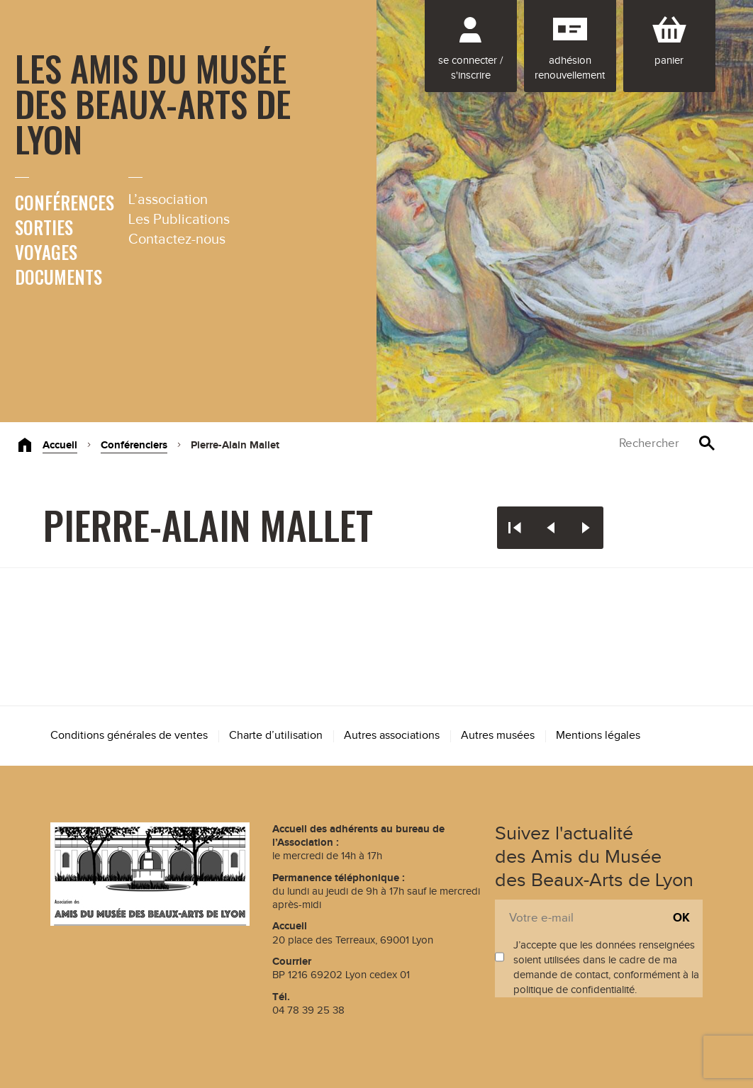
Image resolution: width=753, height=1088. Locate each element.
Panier (669, 61)
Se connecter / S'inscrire (470, 68)
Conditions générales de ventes (129, 735)
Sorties (44, 227)
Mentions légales (598, 735)
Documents (58, 277)
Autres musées (498, 735)
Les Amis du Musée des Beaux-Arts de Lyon (153, 102)
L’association (168, 199)
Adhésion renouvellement (570, 68)
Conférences (64, 202)
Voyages (46, 252)
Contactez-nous (176, 239)
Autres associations (392, 735)
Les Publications (179, 219)
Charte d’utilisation (276, 735)
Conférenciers (134, 445)
